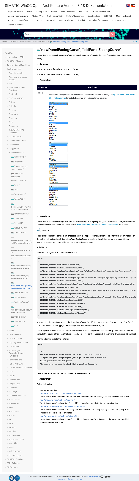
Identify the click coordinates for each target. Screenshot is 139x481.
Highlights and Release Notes (20, 12)
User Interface (94, 16)
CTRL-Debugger (13, 463)
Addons (11, 20)
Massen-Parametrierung (18, 16)
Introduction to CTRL (16, 57)
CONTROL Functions (15, 459)
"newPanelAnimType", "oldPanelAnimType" (20, 275)
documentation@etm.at (93, 476)
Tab (10, 419)
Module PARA (37, 16)
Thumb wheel (14, 435)
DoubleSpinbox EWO (17, 140)
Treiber (40, 20)
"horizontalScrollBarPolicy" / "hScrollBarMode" (21, 207)
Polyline (12, 376)
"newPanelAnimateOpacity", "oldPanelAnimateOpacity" (62, 406)
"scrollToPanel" (18, 297)
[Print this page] (136, 41)
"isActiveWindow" (20, 214)
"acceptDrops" (18, 157)
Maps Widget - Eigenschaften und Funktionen (17, 353)
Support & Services (15, 25)
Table (11, 423)
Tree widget (13, 443)
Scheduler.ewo (15, 399)
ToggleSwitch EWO (17, 439)
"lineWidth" (17, 223)
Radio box (13, 388)
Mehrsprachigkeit (123, 16)
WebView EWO (15, 451)
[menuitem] (20, 11)
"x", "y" (15, 326)
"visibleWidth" (18, 321)
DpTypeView (14, 148)
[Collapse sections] (133, 41)
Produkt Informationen (98, 20)
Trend (11, 447)
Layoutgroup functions (18, 343)
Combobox (13, 126)
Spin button (14, 411)
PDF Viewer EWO (16, 364)
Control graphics (25, 42)
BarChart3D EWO (16, 98)
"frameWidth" (18, 199)
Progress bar (14, 384)
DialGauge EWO (15, 137)
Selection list (14, 404)
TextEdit (12, 427)
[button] (4, 53)
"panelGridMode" (19, 293)
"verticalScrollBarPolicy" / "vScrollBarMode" (21, 310)
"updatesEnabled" (20, 302)
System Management (75, 16)
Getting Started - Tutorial (46, 12)
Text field (12, 431)
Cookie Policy (70, 479)
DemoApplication (68, 12)
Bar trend (13, 94)
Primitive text (14, 380)
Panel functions (15, 360)
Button (12, 102)
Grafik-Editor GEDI (55, 16)
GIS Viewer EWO (15, 335)
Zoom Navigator (16, 455)
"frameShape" (18, 194)
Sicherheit (81, 20)
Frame (11, 331)
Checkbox (13, 118)
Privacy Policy (61, 479)
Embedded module (40, 42)
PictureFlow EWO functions (20, 368)
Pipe (10, 372)
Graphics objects (16, 73)
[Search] (112, 34)
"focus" (15, 185)
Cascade (12, 110)
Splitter (12, 415)
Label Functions (15, 338)
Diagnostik (50, 20)
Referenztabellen (66, 20)
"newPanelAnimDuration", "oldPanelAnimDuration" (21, 240)
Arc (10, 84)
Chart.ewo (13, 114)
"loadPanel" (17, 218)
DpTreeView (14, 145)
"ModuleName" (18, 233)
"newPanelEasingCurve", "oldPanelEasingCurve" (69, 42)
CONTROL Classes (15, 61)
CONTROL (108, 16)
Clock (11, 122)
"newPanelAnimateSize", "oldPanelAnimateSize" (21, 265)
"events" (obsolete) (18, 181)
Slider (11, 407)
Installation (83, 12)
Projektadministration (101, 12)
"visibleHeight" (18, 317)
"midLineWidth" (19, 228)
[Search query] (69, 34)
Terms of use (78, 479)
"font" (15, 190)
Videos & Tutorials (119, 20)
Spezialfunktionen (25, 20)
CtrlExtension (12, 467)
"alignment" (17, 161)
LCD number (14, 346)
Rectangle (13, 391)
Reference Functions (17, 396)
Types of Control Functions (18, 65)
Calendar (12, 106)
